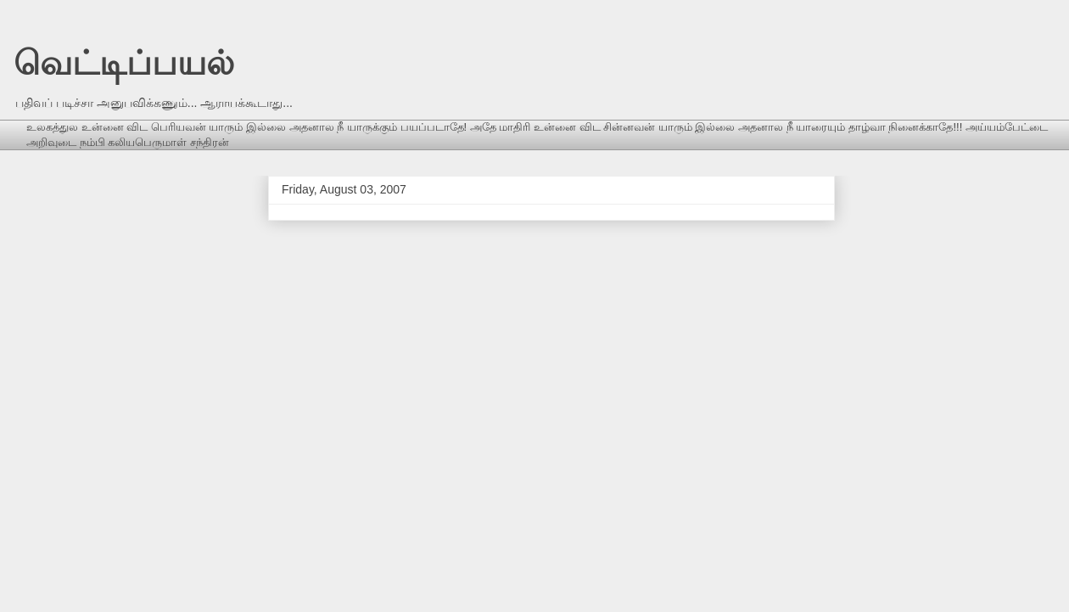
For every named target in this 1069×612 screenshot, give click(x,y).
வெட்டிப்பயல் (124, 62)
